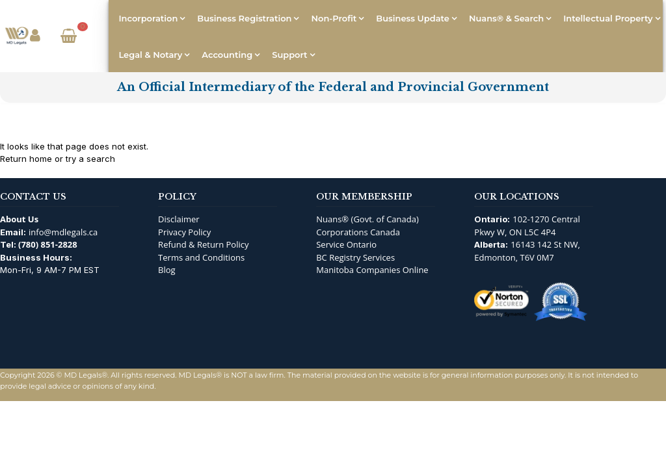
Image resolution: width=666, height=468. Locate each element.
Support (289, 54)
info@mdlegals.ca (63, 232)
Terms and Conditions (201, 257)
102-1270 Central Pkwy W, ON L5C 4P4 (527, 225)
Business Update (412, 18)
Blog (167, 270)
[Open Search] (94, 36)
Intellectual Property (607, 18)
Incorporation (148, 18)
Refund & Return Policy (203, 244)
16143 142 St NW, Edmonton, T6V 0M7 (527, 251)
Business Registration (244, 18)
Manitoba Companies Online (372, 270)
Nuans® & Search (506, 18)
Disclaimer (179, 219)
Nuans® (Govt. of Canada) (367, 219)
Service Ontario (346, 244)
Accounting (227, 54)
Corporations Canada (358, 232)
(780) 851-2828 (47, 244)
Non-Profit (333, 18)
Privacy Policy (184, 232)
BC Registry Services (355, 257)
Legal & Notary (150, 54)
